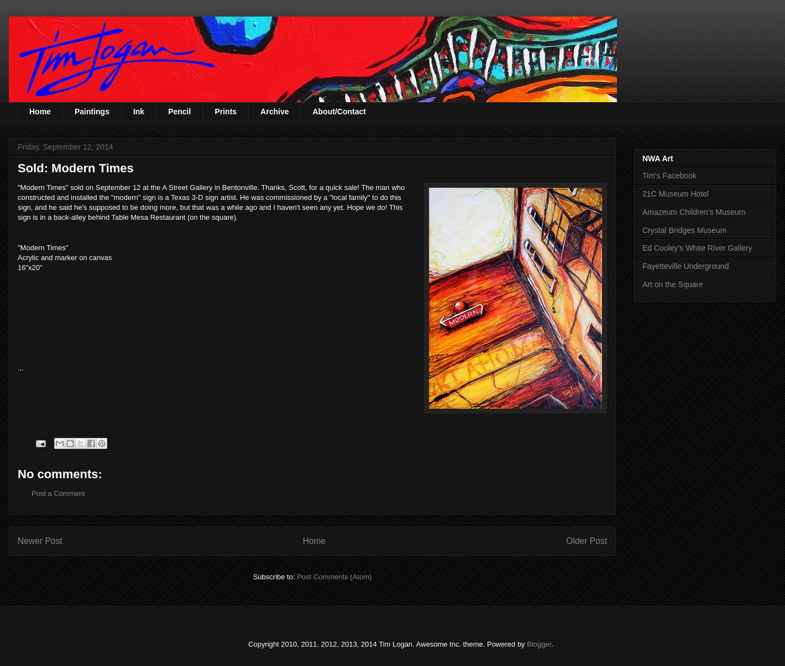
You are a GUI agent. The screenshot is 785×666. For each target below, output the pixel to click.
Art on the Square (672, 284)
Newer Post (40, 541)
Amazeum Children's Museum (693, 212)
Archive (274, 111)
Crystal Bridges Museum (684, 230)
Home (40, 111)
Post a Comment (58, 493)
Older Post (586, 541)
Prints (225, 111)
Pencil (179, 111)
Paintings (92, 111)
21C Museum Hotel (675, 193)
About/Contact (338, 111)
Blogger (539, 644)
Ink (138, 111)
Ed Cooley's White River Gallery (697, 248)
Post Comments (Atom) (334, 577)
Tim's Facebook (669, 175)
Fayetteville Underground (685, 266)
